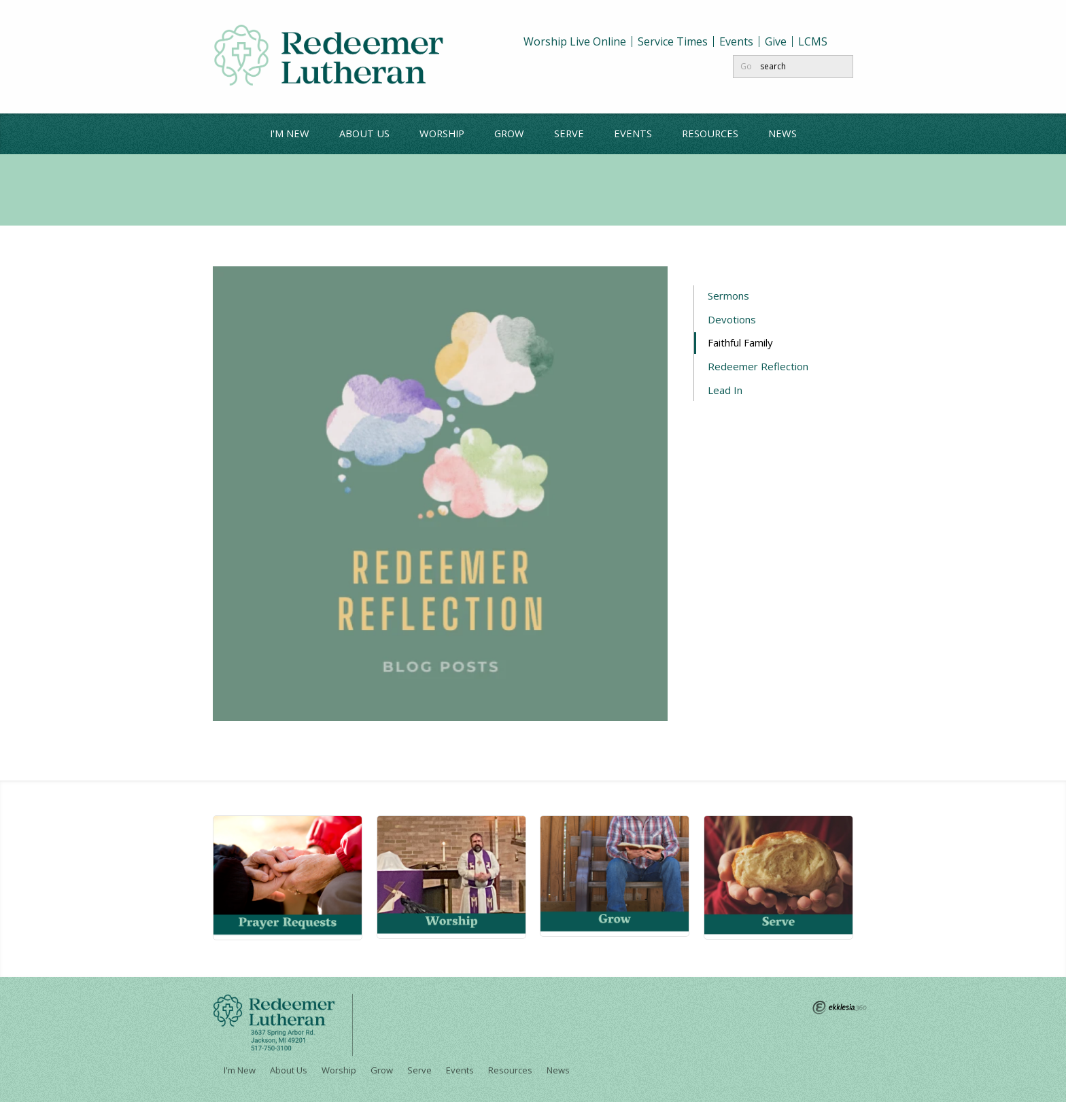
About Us (364, 133)
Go (746, 66)
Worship (441, 133)
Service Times (673, 41)
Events (736, 41)
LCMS (812, 41)
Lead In (725, 390)
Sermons (728, 295)
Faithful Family (741, 342)
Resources (710, 133)
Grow (509, 133)
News (782, 133)
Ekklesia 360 (839, 1007)
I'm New (289, 133)
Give (776, 41)
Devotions (732, 319)
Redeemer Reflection (758, 366)
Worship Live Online (574, 41)
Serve (569, 133)
